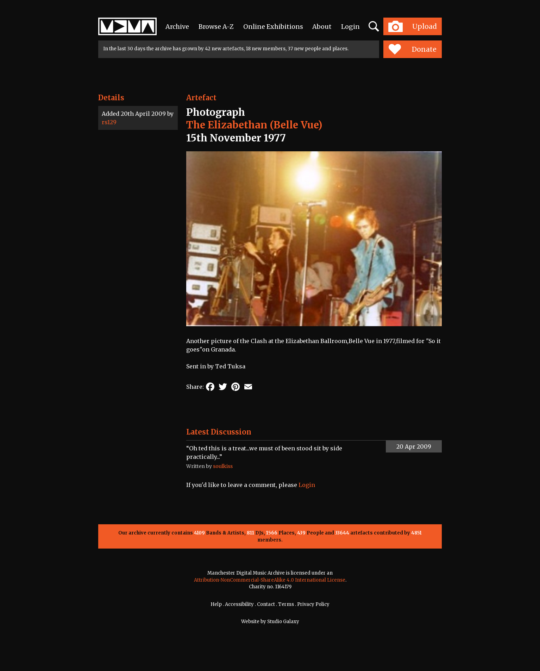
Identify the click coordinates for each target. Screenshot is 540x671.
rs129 (109, 122)
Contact (266, 604)
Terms (286, 604)
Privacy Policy (313, 604)
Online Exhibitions (273, 27)
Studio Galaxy (283, 622)
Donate (412, 49)
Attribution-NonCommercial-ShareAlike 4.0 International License (269, 580)
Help (216, 604)
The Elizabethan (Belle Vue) (254, 125)
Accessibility (239, 604)
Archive (177, 27)
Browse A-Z (216, 27)
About (322, 27)
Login (350, 27)
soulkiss (223, 466)
